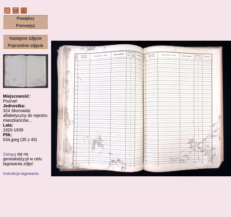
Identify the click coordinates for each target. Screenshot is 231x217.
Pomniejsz (25, 25)
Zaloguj (9, 154)
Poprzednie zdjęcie (25, 45)
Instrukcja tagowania (21, 173)
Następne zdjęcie (25, 38)
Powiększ (25, 18)
